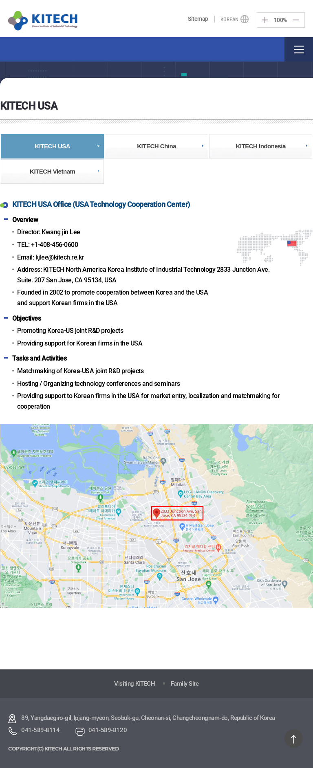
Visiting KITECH (134, 683)
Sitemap (198, 18)
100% (280, 19)
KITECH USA (52, 146)
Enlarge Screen (265, 20)
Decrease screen (296, 20)
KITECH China (156, 146)
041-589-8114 (40, 730)
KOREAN (229, 19)
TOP (293, 738)
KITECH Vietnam (52, 171)
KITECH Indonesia (260, 146)
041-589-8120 (107, 730)
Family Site (185, 683)
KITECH (42, 21)
